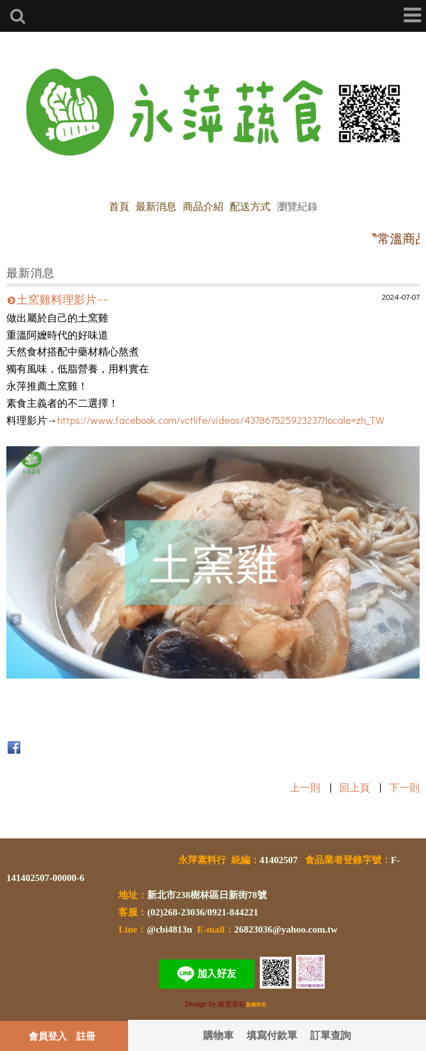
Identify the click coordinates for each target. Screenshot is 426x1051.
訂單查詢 (330, 1034)
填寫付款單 (271, 1034)
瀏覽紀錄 (297, 206)
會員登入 (48, 1035)
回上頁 (354, 787)
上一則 (305, 787)
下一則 (404, 787)
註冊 (86, 1035)
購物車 (218, 1034)
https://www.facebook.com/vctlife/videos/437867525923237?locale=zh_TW (221, 420)
